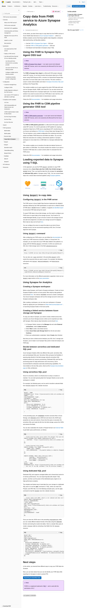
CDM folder (41, 131)
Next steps (71, 24)
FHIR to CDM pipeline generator (39, 45)
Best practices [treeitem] (7, 43)
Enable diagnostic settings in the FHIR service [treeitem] (11, 91)
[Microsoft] (3, 2)
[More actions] (62, 11)
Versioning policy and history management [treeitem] (11, 32)
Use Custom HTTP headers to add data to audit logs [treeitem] (11, 95)
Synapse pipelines (55, 175)
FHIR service (30, 11)
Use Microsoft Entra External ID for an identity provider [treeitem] (12, 62)
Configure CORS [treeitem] (8, 87)
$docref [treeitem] (6, 158)
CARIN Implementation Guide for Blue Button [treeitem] (11, 112)
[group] (43, 253)
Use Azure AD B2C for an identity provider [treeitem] (12, 68)
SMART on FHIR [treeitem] (8, 40)
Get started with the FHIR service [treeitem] (10, 49)
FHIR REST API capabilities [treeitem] (11, 28)
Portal (69, 6)
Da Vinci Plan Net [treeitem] (8, 122)
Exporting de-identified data (32, 577)
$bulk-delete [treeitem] (7, 130)
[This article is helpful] (81, 30)
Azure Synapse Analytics (46, 35)
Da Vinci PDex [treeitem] (7, 119)
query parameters (44, 278)
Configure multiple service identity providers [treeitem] (12, 73)
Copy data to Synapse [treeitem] (10, 139)
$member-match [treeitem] (8, 147)
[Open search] (79, 2)
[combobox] (10, 13)
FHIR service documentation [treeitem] (10, 17)
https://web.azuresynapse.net (54, 304)
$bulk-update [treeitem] (7, 133)
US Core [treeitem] (6, 102)
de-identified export (58, 207)
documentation (36, 99)
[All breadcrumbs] (24, 11)
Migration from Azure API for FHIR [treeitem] (11, 36)
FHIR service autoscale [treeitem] (9, 25)
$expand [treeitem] (6, 161)
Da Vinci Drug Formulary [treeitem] (10, 116)
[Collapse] (18, 10)
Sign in (83, 2)
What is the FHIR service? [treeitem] (10, 22)
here (42, 222)
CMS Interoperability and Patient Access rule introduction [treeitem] (10, 107)
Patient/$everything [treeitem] (9, 150)
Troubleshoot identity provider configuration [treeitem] (11, 78)
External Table (59, 427)
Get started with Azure (78, 6)
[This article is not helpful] (83, 30)
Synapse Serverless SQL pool (55, 81)
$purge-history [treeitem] (7, 153)
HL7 (45, 586)
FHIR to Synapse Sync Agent (39, 43)
